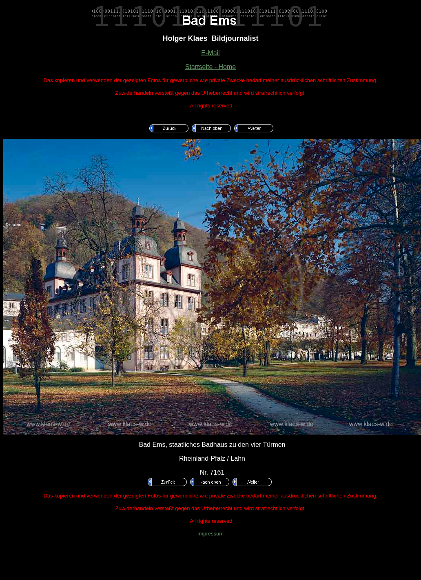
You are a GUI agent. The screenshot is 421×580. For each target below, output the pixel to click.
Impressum (210, 534)
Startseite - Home (210, 66)
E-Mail (210, 52)
